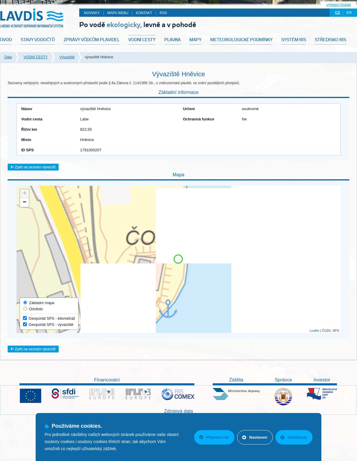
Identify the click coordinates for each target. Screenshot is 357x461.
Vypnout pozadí (338, 4)
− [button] (25, 202)
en (349, 12)
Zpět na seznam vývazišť (33, 167)
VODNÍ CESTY (35, 57)
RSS (163, 13)
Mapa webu (117, 13)
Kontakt (144, 13)
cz (337, 12)
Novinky (92, 13)
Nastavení (254, 437)
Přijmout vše (213, 437)
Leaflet (314, 330)
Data (8, 57)
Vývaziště (67, 57)
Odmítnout (293, 437)
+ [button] (25, 193)
